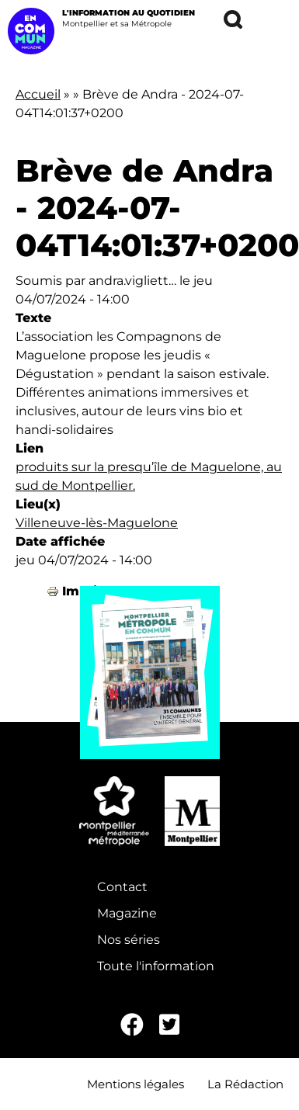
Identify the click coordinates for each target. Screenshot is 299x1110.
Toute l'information (155, 966)
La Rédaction (245, 1084)
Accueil (38, 94)
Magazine (127, 913)
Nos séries (128, 939)
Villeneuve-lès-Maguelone (97, 522)
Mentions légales (135, 1084)
